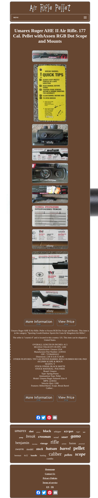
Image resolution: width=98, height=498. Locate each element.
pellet (79, 448)
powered (82, 444)
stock (39, 449)
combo (50, 458)
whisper (57, 431)
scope (80, 454)
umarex (20, 431)
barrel (65, 448)
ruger (78, 432)
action (64, 444)
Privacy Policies (50, 478)
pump (21, 438)
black (47, 431)
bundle (34, 455)
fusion (72, 443)
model (29, 449)
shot (31, 431)
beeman (18, 455)
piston (38, 432)
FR (52, 487)
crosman (44, 437)
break (30, 436)
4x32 (26, 455)
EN (47, 487)
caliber (55, 454)
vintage (44, 443)
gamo (76, 436)
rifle (55, 442)
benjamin (22, 443)
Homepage (50, 469)
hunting (43, 455)
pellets (68, 455)
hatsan (51, 448)
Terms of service (50, 482)
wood (56, 437)
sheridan (34, 444)
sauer (64, 437)
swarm (19, 449)
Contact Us (50, 474)
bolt (84, 432)
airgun (68, 431)
